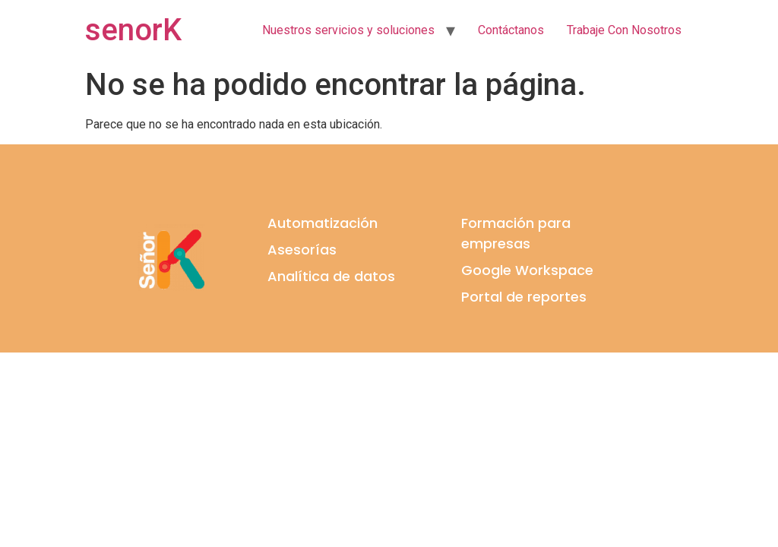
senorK (133, 30)
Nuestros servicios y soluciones (348, 30)
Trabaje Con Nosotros (624, 30)
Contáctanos (511, 30)
